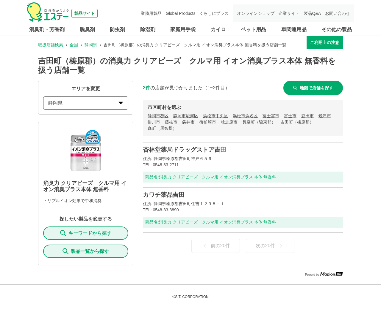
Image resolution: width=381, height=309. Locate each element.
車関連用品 (294, 29)
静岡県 (91, 44)
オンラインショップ (255, 13)
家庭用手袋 (183, 29)
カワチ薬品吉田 (164, 194)
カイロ (218, 29)
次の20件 (270, 245)
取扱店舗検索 (50, 44)
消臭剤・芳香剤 (47, 29)
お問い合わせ (337, 13)
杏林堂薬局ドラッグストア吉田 (184, 149)
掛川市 (154, 122)
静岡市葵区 (158, 115)
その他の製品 (336, 29)
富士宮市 (271, 115)
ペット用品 (253, 29)
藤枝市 (171, 122)
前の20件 (215, 245)
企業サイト (289, 13)
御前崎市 (207, 122)
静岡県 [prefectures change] (85, 102)
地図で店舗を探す (313, 87)
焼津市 (324, 115)
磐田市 (307, 115)
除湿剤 (147, 29)
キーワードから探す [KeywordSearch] (85, 233)
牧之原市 (229, 122)
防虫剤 (117, 29)
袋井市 (188, 122)
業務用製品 (151, 13)
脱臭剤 (87, 29)
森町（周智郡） (162, 128)
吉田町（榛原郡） (297, 122)
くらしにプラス (214, 13)
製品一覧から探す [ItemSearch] (86, 251)
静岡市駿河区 (185, 115)
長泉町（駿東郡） (259, 122)
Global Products (181, 13)
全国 (74, 44)
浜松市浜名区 (245, 115)
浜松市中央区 (215, 115)
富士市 (290, 115)
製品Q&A (312, 13)
